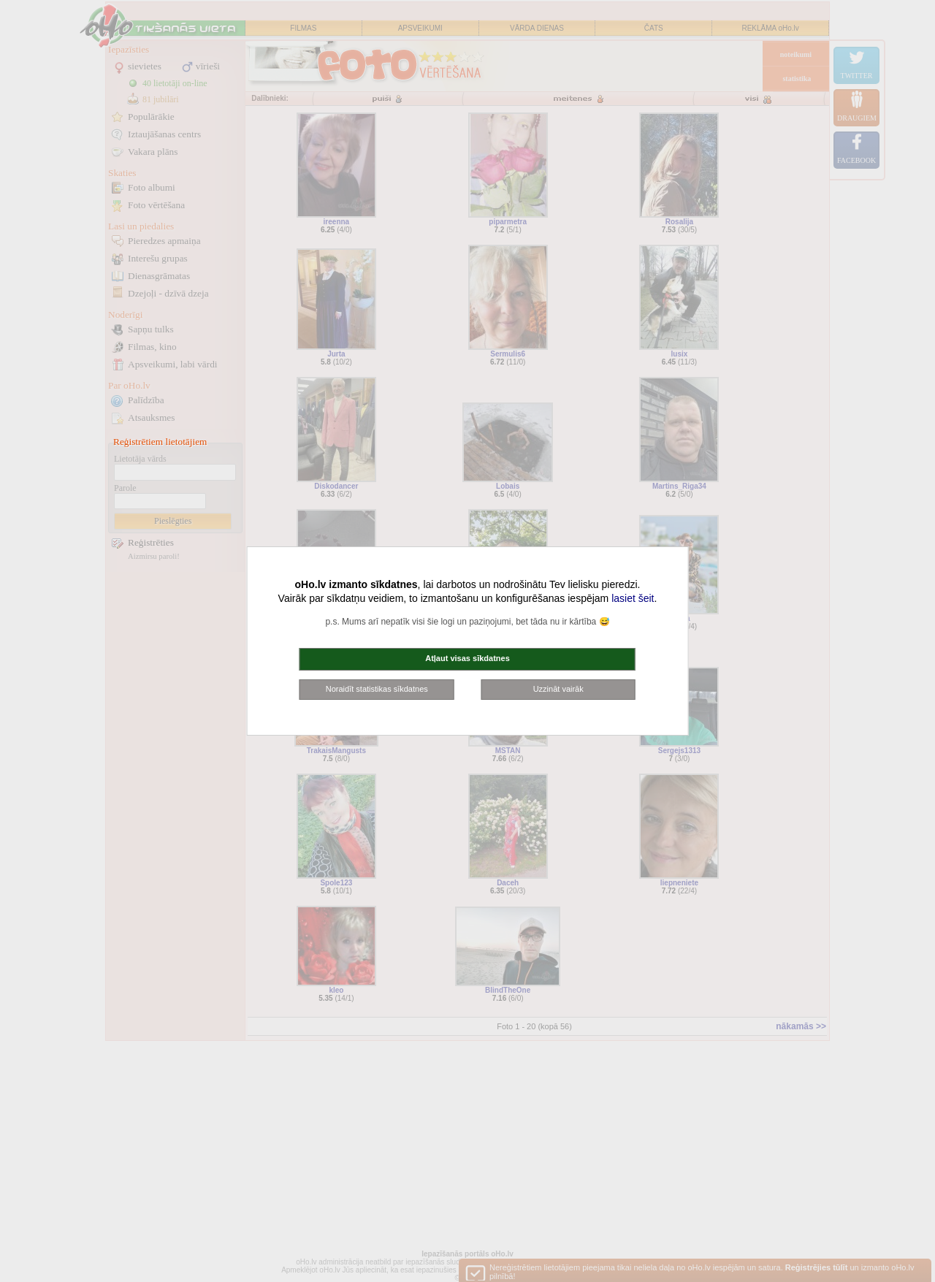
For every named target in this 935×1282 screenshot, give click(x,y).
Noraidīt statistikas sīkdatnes (377, 688)
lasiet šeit (632, 598)
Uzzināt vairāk (558, 688)
